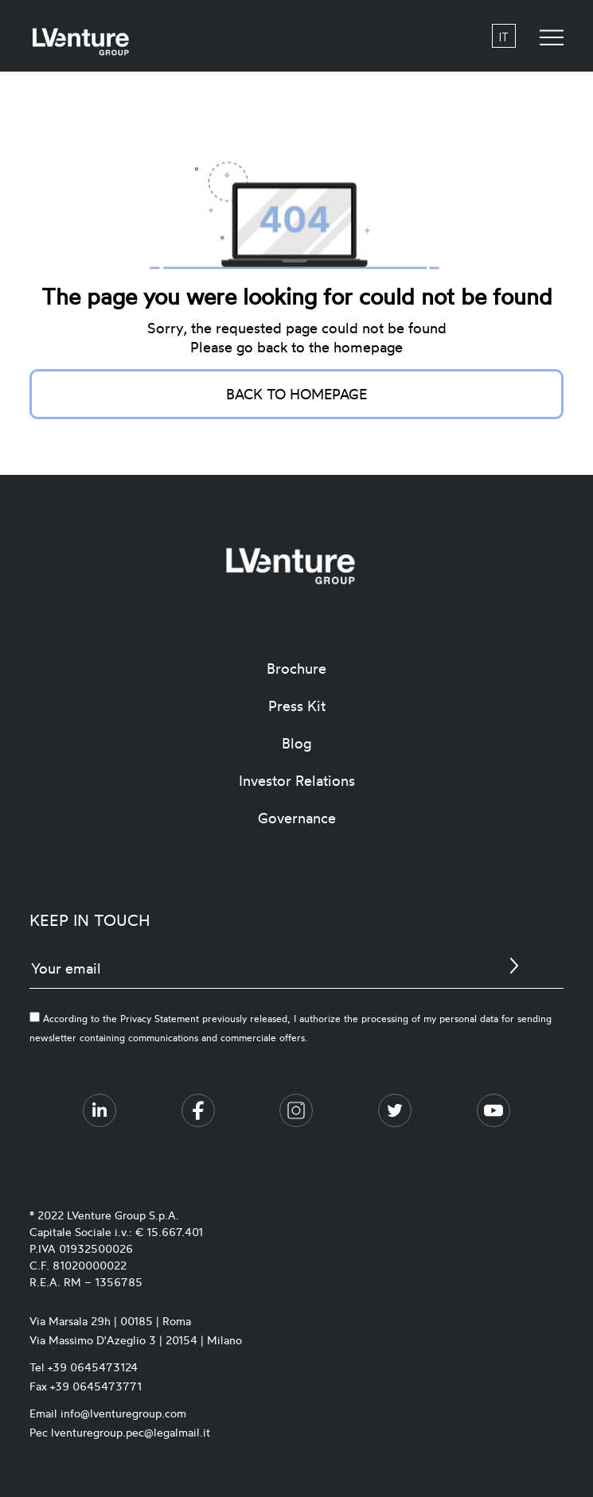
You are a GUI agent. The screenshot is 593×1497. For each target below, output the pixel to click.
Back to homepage (296, 393)
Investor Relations (297, 780)
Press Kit (297, 705)
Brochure (296, 668)
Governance (297, 817)
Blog (296, 743)
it (503, 36)
